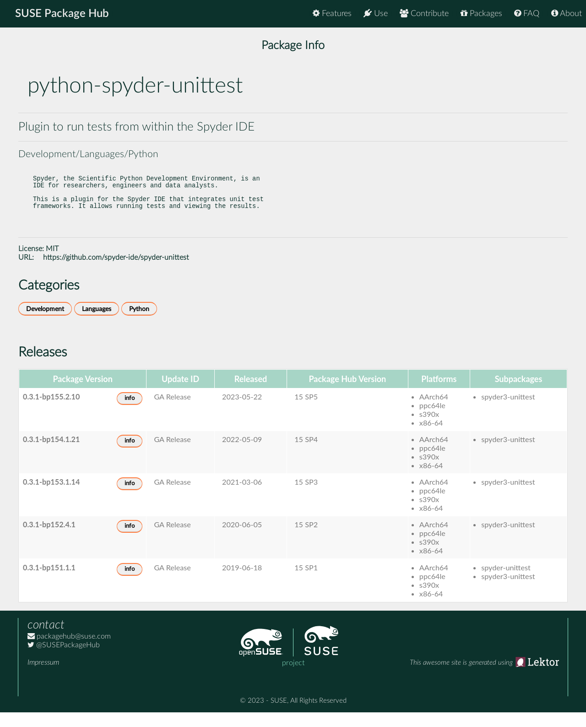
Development (45, 323)
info (130, 413)
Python (139, 323)
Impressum (43, 677)
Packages (481, 13)
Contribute (424, 13)
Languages (96, 323)
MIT (52, 263)
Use (376, 13)
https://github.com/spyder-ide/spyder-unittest (116, 272)
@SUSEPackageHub (63, 659)
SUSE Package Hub (62, 13)
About (566, 13)
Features (332, 13)
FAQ (526, 13)
